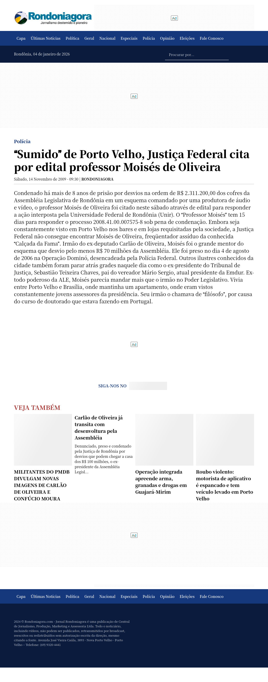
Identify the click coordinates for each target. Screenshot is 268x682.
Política (72, 38)
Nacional (107, 38)
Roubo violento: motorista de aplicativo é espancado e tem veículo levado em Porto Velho (224, 485)
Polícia (149, 38)
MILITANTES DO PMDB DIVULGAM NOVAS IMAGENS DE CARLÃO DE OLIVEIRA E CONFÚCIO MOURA (41, 485)
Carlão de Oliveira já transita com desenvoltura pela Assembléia (99, 427)
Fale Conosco (212, 38)
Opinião (167, 38)
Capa (21, 38)
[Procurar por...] (197, 54)
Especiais (129, 38)
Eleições (187, 38)
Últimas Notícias (45, 38)
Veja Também (37, 407)
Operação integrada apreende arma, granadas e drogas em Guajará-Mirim (161, 481)
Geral (89, 38)
